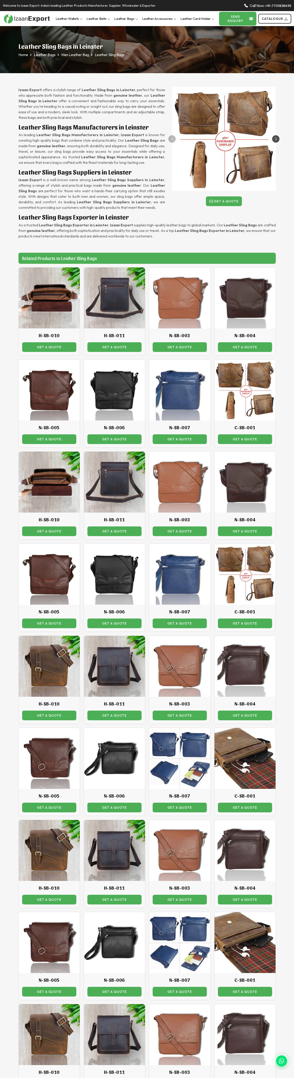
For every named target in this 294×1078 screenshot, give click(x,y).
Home (23, 54)
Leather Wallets (69, 18)
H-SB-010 (49, 335)
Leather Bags (126, 18)
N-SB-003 (179, 335)
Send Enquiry (240, 19)
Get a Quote (223, 201)
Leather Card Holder (197, 18)
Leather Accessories (159, 18)
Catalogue (275, 19)
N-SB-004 (245, 335)
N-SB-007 (179, 427)
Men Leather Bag (75, 54)
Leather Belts (98, 18)
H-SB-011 (114, 335)
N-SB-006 (114, 427)
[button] (275, 139)
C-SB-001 (245, 427)
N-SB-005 (49, 427)
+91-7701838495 (278, 5)
